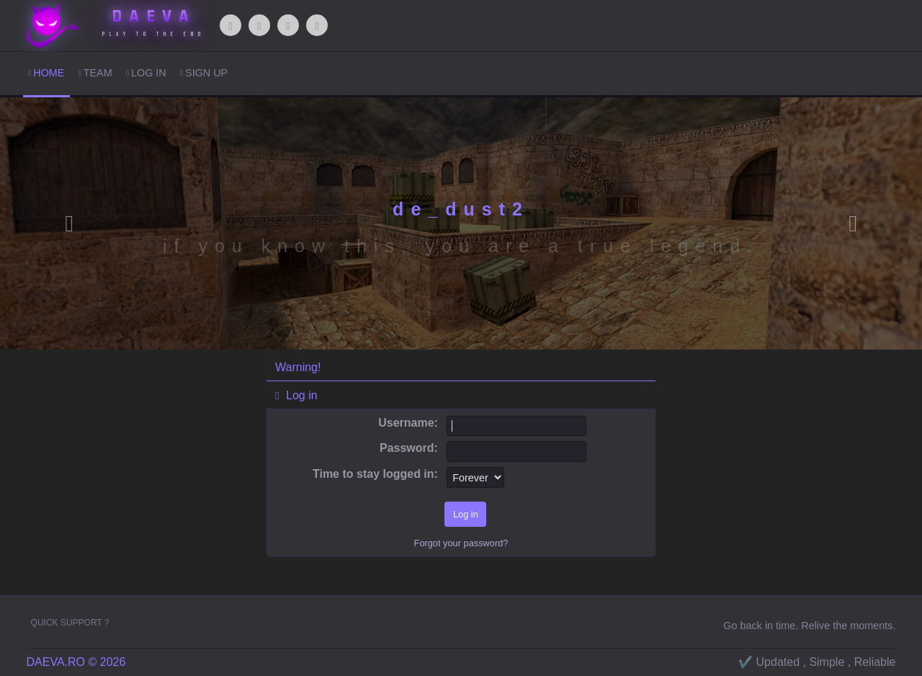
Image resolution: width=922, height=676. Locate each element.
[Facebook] (230, 25)
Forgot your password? (461, 543)
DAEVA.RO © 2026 (76, 662)
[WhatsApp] (259, 25)
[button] (69, 223)
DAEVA (154, 16)
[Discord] (288, 25)
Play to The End (153, 34)
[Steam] (317, 25)
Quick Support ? (70, 623)
